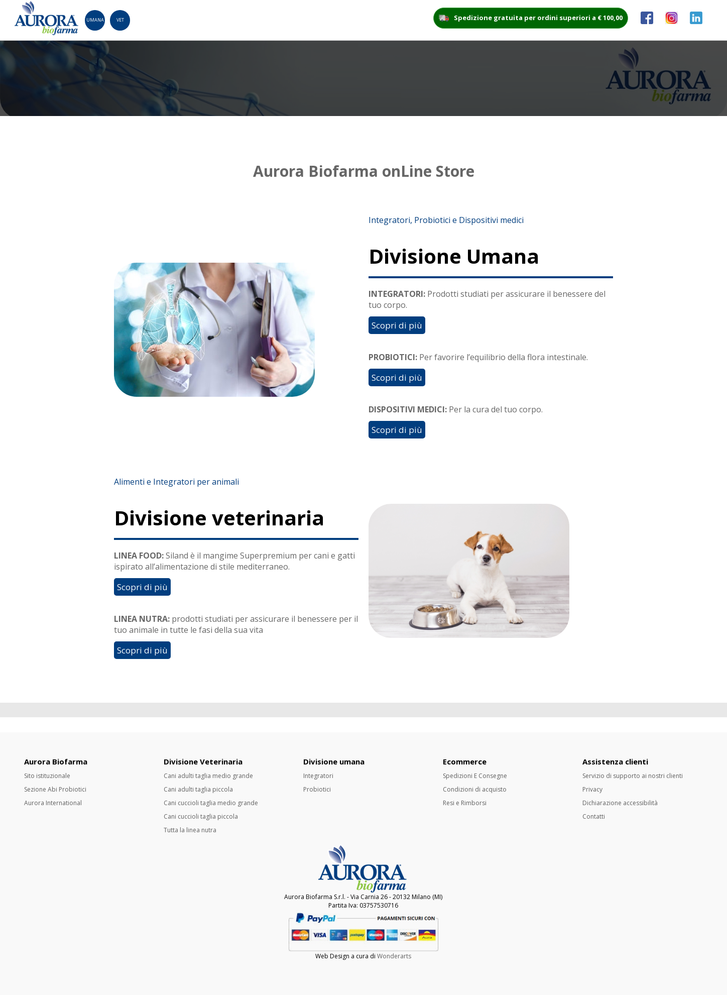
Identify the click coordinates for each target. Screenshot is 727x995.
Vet (120, 20)
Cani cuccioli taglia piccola (201, 816)
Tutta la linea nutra (190, 830)
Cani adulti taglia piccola (198, 789)
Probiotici (317, 789)
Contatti (593, 816)
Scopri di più (397, 325)
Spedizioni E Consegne (475, 775)
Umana (95, 20)
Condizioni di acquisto (475, 789)
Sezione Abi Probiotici (55, 789)
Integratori (318, 775)
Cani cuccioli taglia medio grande (211, 803)
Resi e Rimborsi (465, 803)
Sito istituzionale (47, 775)
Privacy (592, 789)
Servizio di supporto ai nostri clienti (632, 775)
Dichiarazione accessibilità (620, 803)
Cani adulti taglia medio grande (208, 775)
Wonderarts (394, 956)
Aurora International (53, 803)
